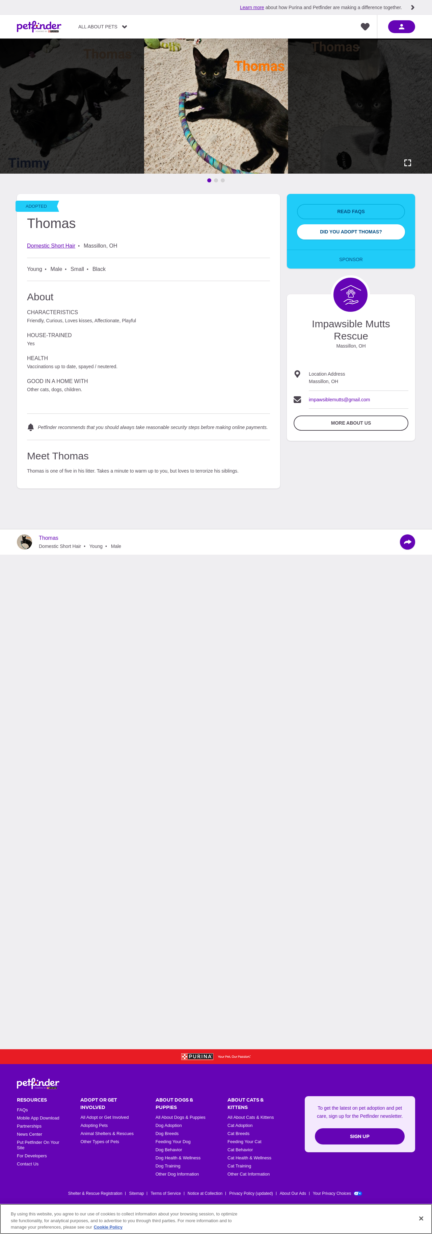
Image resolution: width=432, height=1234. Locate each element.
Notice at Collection (205, 1193)
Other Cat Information (248, 1174)
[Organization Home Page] (350, 294)
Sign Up (360, 1136)
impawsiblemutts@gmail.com (339, 399)
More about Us (351, 423)
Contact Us (27, 1163)
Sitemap (136, 1193)
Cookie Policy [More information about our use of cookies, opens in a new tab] (108, 1227)
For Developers (32, 1155)
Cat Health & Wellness (249, 1157)
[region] (216, 1219)
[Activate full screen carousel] (407, 162)
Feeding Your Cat (244, 1141)
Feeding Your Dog (173, 1141)
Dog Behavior (169, 1149)
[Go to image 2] (216, 180)
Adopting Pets (94, 1125)
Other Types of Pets (99, 1141)
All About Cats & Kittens (250, 1117)
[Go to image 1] (209, 180)
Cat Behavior (240, 1149)
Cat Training (239, 1165)
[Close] (421, 1218)
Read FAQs (351, 211)
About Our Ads (293, 1193)
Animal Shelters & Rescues (107, 1133)
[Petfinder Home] (39, 27)
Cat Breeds (238, 1133)
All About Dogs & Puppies (181, 1117)
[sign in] (401, 26)
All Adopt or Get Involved (104, 1117)
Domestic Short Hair (51, 246)
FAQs (22, 1109)
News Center (29, 1134)
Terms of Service (166, 1193)
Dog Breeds (167, 1133)
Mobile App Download (38, 1117)
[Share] (407, 542)
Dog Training (168, 1165)
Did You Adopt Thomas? (351, 231)
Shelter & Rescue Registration (95, 1193)
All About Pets (97, 26)
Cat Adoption (239, 1125)
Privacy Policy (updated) (251, 1193)
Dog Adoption (169, 1125)
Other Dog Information (177, 1174)
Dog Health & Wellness (178, 1157)
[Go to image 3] (223, 180)
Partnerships (29, 1126)
